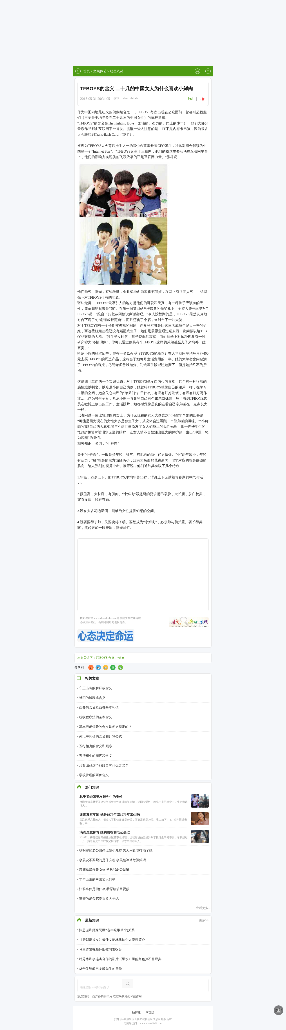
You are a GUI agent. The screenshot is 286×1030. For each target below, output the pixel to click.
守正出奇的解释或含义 (95, 688)
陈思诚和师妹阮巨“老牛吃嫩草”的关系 (107, 930)
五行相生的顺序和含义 (95, 756)
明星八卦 (116, 71)
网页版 (150, 1012)
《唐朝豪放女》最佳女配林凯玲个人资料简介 (112, 940)
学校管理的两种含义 (94, 775)
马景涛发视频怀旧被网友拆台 (100, 949)
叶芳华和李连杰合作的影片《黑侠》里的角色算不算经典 (120, 959)
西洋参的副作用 (102, 996)
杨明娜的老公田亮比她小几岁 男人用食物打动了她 (115, 850)
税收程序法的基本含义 (95, 717)
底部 (278, 1010)
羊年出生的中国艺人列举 (97, 879)
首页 (86, 71)
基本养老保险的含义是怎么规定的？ (105, 727)
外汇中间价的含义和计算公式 (100, 736)
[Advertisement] (143, 33)
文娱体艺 (100, 71)
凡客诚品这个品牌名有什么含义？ (104, 765)
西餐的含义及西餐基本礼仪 (99, 707)
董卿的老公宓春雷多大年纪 (99, 898)
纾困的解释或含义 (92, 698)
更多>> (204, 920)
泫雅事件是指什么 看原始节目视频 (104, 889)
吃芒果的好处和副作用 (127, 996)
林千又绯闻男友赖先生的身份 (100, 968)
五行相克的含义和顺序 (95, 746)
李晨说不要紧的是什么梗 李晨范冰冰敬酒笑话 (112, 860)
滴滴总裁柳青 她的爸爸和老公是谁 (104, 869)
